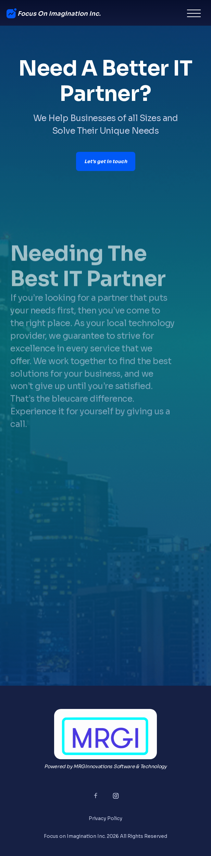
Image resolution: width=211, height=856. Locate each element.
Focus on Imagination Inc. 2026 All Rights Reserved (105, 836)
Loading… (105, 576)
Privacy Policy (105, 818)
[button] (194, 13)
